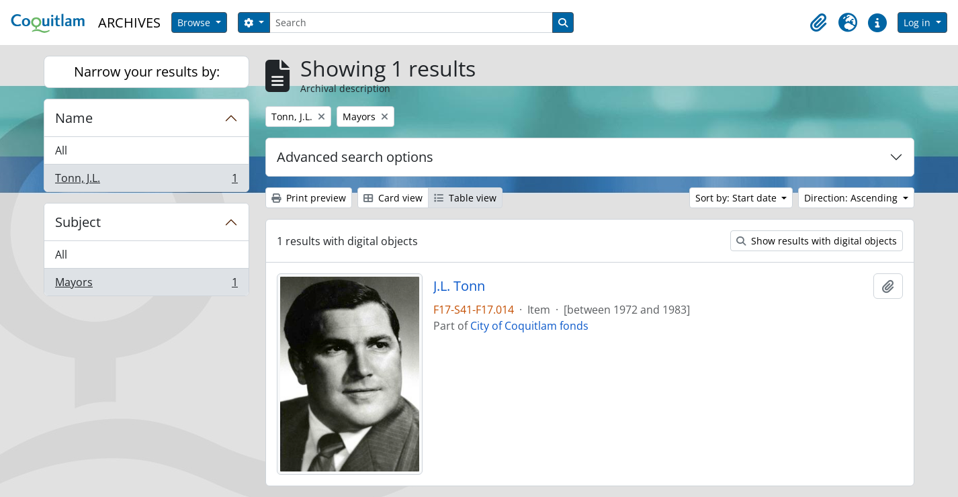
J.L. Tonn (459, 286)
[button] (818, 23)
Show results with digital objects (816, 240)
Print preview (308, 197)
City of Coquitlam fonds (529, 325)
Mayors (146, 285)
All (61, 150)
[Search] (411, 22)
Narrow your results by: (147, 71)
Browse (195, 22)
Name (74, 118)
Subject (78, 222)
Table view (465, 197)
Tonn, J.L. (146, 180)
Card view (393, 197)
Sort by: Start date (737, 197)
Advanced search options (355, 157)
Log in (918, 22)
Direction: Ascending (852, 197)
